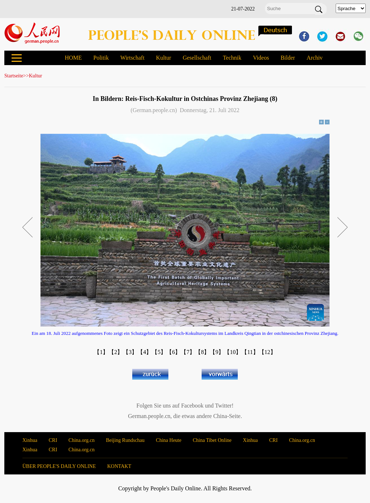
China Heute (168, 440)
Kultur (163, 58)
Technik (232, 58)
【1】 (101, 352)
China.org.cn (82, 440)
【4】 (144, 352)
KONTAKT (119, 466)
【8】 (202, 352)
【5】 (159, 352)
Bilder (287, 58)
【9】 (217, 352)
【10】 (232, 352)
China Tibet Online (212, 440)
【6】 (173, 352)
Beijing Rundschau (125, 440)
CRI (53, 440)
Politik (101, 58)
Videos (261, 58)
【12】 (267, 352)
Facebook (192, 405)
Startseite (13, 75)
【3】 (130, 352)
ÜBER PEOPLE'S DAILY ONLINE (59, 466)
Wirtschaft (132, 58)
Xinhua (29, 440)
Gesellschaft (197, 58)
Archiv (314, 58)
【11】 (249, 352)
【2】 (115, 352)
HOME (73, 58)
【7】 (188, 352)
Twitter (223, 405)
